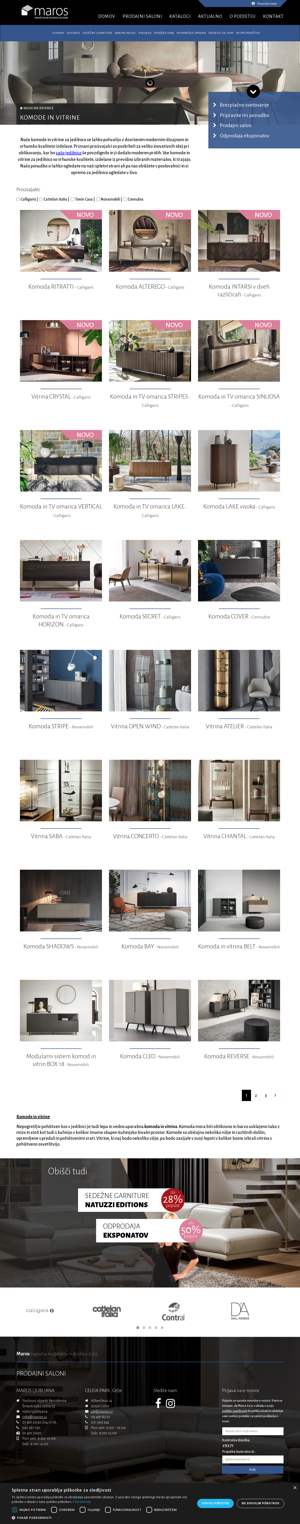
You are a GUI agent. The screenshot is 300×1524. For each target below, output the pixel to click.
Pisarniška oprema (191, 33)
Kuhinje (58, 33)
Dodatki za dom (221, 33)
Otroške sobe (164, 33)
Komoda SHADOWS (60, 946)
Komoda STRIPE (61, 726)
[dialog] (150, 1503)
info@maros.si (34, 1417)
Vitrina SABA (61, 836)
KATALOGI (180, 16)
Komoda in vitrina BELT (239, 946)
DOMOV (106, 16)
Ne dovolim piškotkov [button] (260, 1503)
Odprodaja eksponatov (244, 136)
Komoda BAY (150, 946)
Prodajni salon (235, 125)
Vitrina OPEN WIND (150, 726)
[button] (101, 1517)
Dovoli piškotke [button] (215, 1503)
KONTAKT (273, 16)
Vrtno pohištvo (248, 33)
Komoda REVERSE (239, 1056)
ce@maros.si (102, 1411)
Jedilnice (73, 33)
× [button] (294, 1488)
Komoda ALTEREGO (150, 286)
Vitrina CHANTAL (239, 836)
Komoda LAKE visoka (239, 506)
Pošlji (252, 1469)
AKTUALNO (210, 16)
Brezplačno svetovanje (244, 105)
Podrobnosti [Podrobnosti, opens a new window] (81, 1502)
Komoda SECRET (150, 616)
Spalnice (145, 33)
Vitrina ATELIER (239, 726)
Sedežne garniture (97, 33)
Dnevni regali (125, 33)
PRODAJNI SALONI (142, 16)
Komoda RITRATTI (61, 286)
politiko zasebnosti (234, 1411)
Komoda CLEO (150, 1056)
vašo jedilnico (69, 153)
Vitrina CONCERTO (150, 836)
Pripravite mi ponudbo (244, 115)
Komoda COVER (239, 616)
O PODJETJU (243, 16)
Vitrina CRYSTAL (60, 396)
